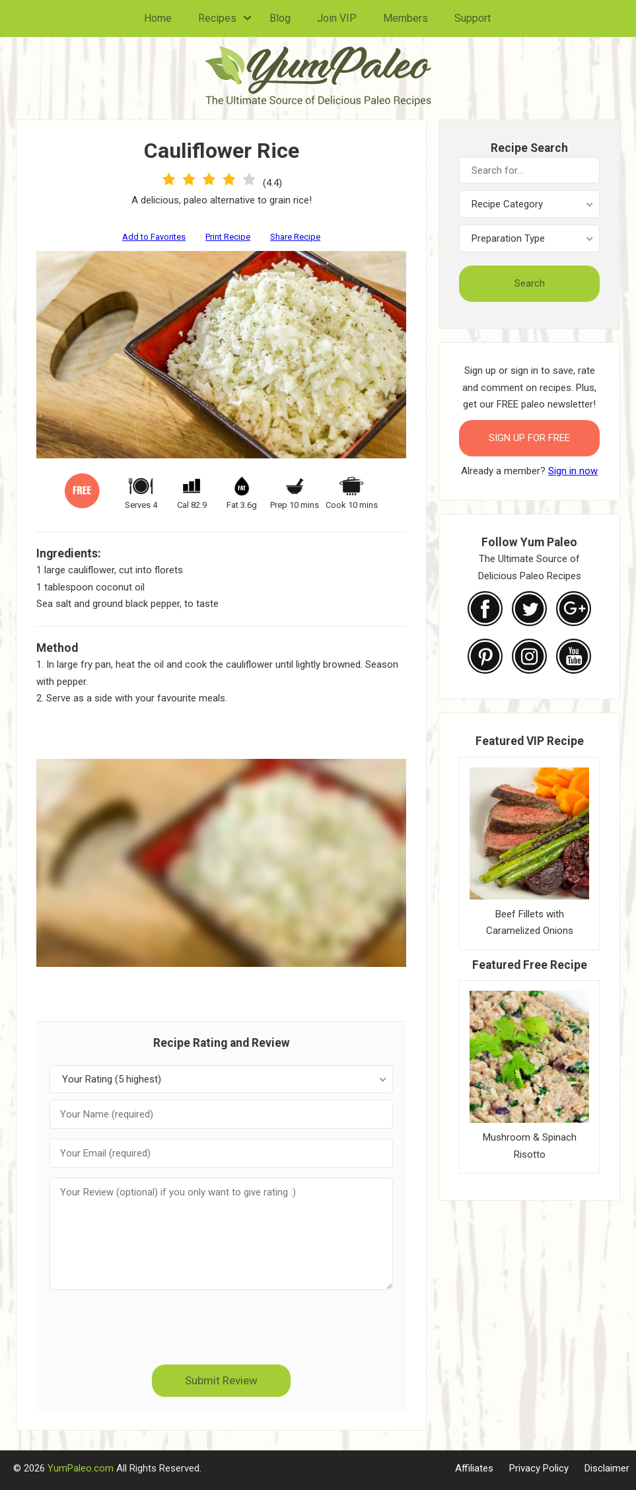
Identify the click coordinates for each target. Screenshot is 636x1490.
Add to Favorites (154, 237)
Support (472, 18)
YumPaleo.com (81, 1468)
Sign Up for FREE (529, 438)
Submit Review (221, 1380)
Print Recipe (227, 237)
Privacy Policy (539, 1468)
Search (529, 283)
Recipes (217, 18)
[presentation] (221, 1325)
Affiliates (474, 1468)
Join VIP (337, 18)
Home (158, 18)
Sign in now (573, 471)
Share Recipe (295, 237)
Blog (280, 18)
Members (405, 18)
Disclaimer (606, 1468)
